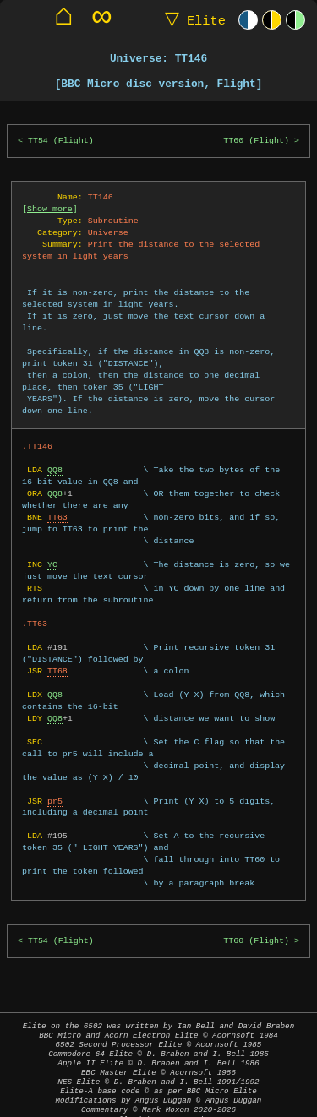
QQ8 (55, 458)
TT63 (57, 505)
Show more (50, 209)
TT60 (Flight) (256, 140)
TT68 (57, 659)
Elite (191, 20)
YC (52, 552)
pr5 (55, 789)
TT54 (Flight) (61, 140)
